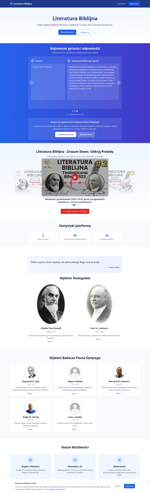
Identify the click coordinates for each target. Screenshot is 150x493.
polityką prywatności (57, 489)
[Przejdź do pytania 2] (75, 111)
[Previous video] (17, 183)
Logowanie (121, 4)
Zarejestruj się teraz (66, 134)
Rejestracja (134, 4)
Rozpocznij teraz (67, 32)
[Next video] (132, 183)
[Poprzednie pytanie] (31, 83)
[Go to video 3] (77, 204)
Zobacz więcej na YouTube (75, 211)
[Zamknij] (148, 481)
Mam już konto (86, 134)
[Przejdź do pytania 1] (73, 111)
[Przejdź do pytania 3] (77, 111)
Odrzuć (118, 486)
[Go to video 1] (71, 204)
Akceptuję (129, 486)
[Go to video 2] (74, 204)
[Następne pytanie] (119, 83)
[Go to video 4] (78, 204)
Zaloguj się (85, 32)
